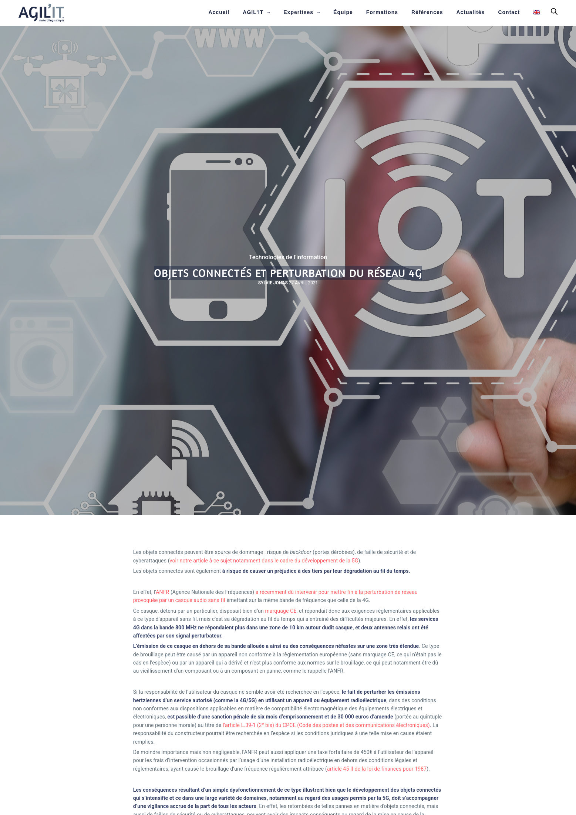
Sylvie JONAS (273, 282)
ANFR (162, 592)
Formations (382, 12)
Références (427, 12)
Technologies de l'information (288, 257)
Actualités (471, 12)
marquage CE (280, 611)
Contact (509, 12)
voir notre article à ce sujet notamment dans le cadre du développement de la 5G (264, 561)
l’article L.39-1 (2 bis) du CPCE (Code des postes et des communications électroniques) (326, 725)
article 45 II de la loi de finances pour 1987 (377, 769)
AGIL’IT (253, 12)
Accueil (218, 12)
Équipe (343, 12)
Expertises (298, 12)
